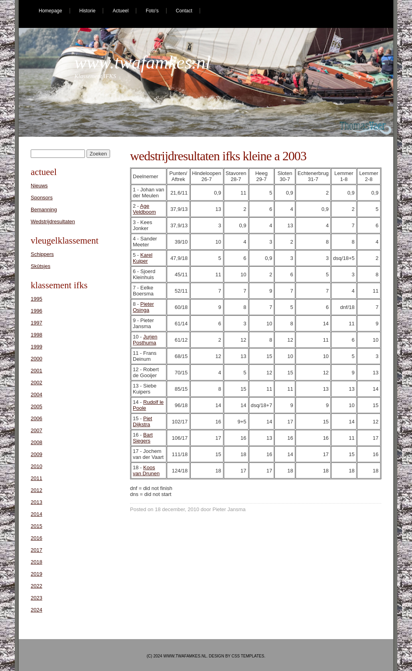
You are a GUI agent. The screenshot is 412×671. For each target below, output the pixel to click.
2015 (36, 526)
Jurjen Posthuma (145, 340)
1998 (36, 335)
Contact (184, 11)
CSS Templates (248, 656)
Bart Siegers (143, 438)
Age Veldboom (144, 209)
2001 (36, 371)
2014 (36, 514)
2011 (36, 478)
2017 (36, 550)
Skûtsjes (40, 266)
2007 (36, 430)
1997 (36, 323)
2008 (36, 442)
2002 (36, 383)
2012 (36, 490)
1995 (36, 299)
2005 (36, 406)
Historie (87, 11)
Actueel (120, 11)
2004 (36, 394)
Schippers (42, 254)
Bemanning (44, 210)
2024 (36, 610)
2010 (36, 466)
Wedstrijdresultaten (53, 221)
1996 (36, 311)
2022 (36, 586)
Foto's (152, 11)
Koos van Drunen (146, 470)
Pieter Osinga (143, 307)
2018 (36, 562)
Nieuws (39, 186)
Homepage (50, 11)
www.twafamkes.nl (143, 62)
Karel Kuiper (142, 258)
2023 (36, 598)
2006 (36, 418)
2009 (36, 454)
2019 (36, 574)
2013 (36, 502)
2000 (36, 359)
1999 (36, 347)
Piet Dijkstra (142, 421)
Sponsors (42, 198)
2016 (36, 538)
